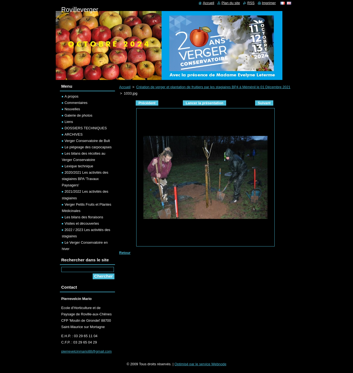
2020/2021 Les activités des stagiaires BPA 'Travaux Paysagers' (85, 178)
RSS (251, 3)
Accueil (124, 87)
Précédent (147, 103)
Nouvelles (72, 109)
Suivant (264, 103)
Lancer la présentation (204, 103)
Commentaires (76, 103)
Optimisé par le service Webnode (200, 364)
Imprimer (269, 3)
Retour (124, 253)
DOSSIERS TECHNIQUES (86, 128)
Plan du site (230, 3)
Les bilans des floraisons (84, 217)
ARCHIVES (73, 134)
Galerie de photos (78, 115)
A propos (72, 96)
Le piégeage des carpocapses (88, 147)
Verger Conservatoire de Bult (87, 141)
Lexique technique (79, 166)
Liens (69, 122)
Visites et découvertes (82, 223)
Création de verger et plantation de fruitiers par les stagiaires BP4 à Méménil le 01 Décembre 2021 (213, 87)
